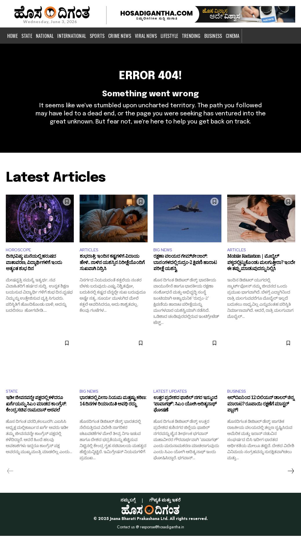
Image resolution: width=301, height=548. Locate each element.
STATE (13, 403)
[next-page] (290, 483)
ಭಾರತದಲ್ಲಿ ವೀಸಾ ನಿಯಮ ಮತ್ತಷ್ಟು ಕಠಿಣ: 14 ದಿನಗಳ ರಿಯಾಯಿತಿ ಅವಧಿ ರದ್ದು (113, 415)
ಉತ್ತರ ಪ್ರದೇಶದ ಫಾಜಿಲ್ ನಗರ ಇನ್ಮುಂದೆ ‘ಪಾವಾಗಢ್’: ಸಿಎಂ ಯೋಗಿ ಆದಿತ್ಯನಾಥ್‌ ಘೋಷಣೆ (185, 418)
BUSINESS (238, 403)
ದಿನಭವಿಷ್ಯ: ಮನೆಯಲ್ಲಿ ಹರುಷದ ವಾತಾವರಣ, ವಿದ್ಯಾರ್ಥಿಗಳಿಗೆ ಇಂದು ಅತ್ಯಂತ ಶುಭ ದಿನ (34, 275)
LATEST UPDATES (172, 403)
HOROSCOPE (20, 260)
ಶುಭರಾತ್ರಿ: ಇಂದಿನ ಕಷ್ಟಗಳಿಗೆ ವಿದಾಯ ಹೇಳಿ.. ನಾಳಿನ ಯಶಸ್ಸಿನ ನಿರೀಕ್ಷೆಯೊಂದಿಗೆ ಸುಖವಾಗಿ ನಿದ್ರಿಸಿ (112, 275)
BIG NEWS (164, 260)
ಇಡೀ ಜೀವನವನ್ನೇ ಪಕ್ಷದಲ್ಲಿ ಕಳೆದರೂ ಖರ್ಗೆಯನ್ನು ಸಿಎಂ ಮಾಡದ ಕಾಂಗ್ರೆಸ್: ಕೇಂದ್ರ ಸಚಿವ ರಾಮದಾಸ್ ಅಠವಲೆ (36, 418)
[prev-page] (10, 483)
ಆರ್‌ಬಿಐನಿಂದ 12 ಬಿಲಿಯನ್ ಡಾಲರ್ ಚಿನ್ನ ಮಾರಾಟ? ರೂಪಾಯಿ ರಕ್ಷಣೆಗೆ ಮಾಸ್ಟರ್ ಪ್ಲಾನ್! (260, 418)
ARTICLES (90, 260)
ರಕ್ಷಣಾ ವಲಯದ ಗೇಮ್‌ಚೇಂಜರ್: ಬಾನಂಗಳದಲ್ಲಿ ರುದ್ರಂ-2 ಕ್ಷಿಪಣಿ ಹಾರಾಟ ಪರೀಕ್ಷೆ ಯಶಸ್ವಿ (185, 275)
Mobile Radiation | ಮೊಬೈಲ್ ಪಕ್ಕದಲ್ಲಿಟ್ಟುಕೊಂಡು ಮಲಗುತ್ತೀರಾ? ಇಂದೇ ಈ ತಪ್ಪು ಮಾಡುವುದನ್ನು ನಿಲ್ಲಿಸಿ (261, 275)
